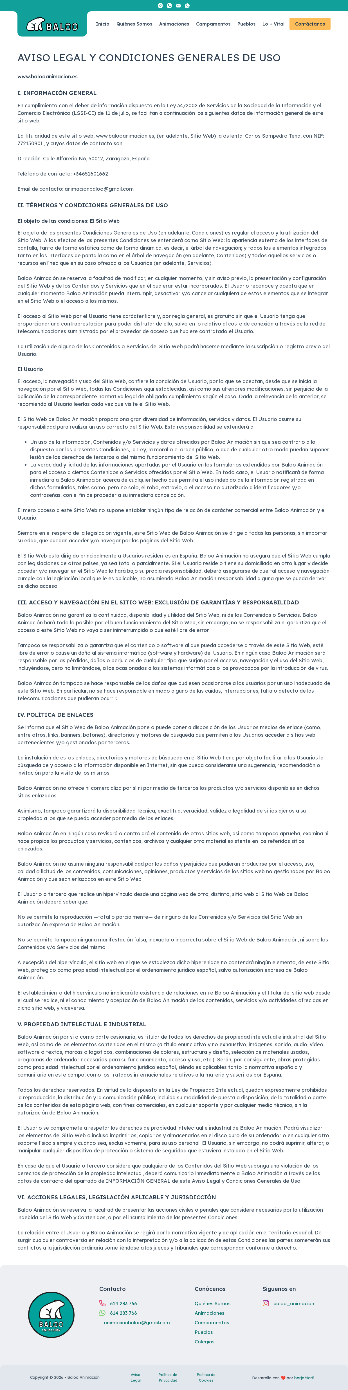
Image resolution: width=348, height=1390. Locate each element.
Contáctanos (310, 24)
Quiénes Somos (134, 24)
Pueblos (246, 24)
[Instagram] (160, 5)
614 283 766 (124, 1303)
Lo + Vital (273, 24)
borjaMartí (304, 1377)
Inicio (102, 24)
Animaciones (174, 24)
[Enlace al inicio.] (52, 24)
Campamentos (213, 24)
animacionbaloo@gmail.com (138, 1322)
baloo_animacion (294, 1303)
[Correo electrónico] (178, 5)
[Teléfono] (169, 5)
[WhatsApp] (187, 5)
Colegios (205, 1341)
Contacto (112, 1288)
